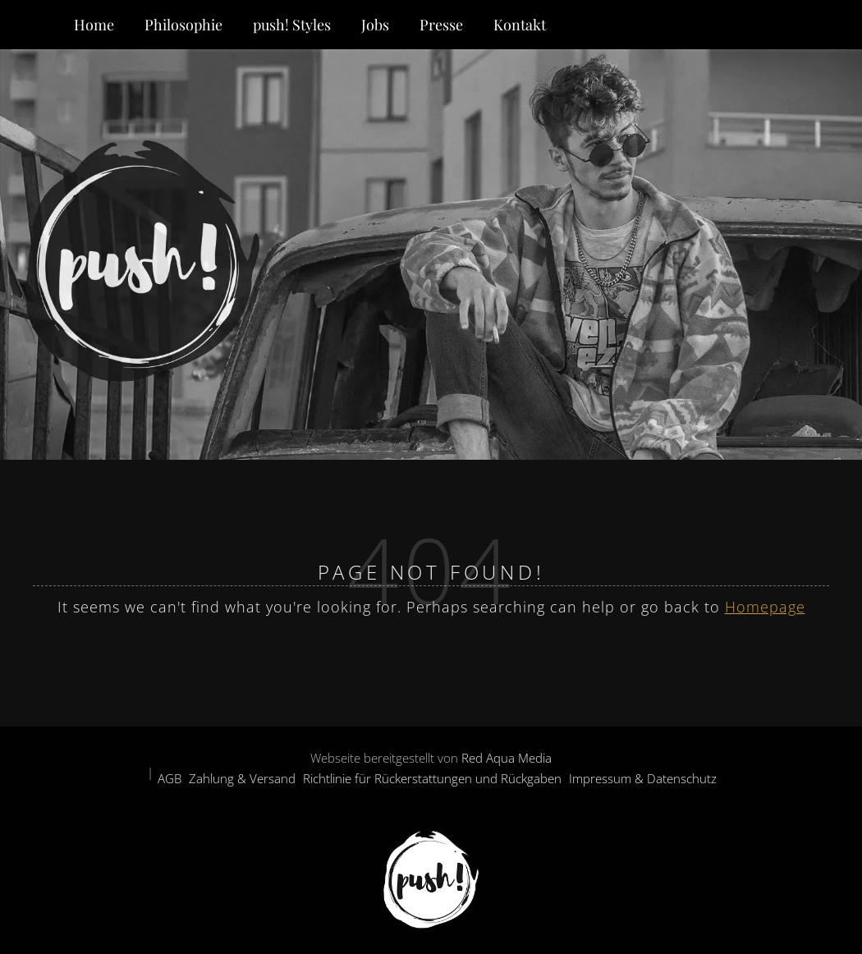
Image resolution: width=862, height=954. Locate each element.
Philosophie (183, 24)
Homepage (765, 607)
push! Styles (292, 24)
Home (94, 24)
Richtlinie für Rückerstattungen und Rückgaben (432, 778)
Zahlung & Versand (242, 778)
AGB (169, 778)
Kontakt (519, 24)
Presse (441, 24)
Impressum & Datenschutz (643, 778)
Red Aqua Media (506, 758)
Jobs (375, 24)
